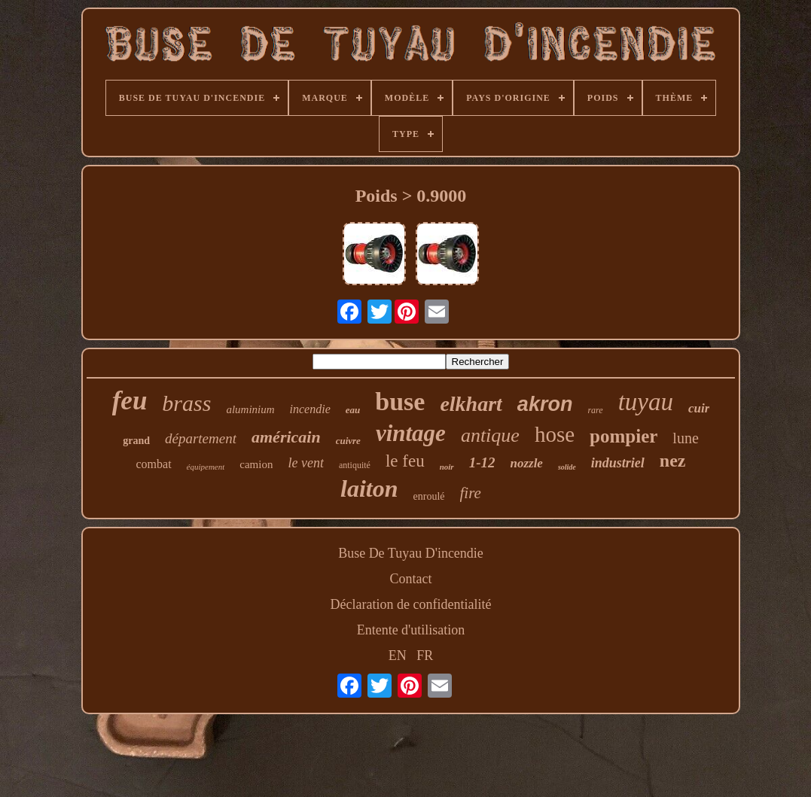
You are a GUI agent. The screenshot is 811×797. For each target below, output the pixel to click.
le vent (305, 462)
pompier (623, 436)
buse (400, 401)
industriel (618, 462)
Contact (411, 578)
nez (673, 460)
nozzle (526, 463)
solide (567, 467)
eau (353, 409)
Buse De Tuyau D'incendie (410, 553)
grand (136, 440)
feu (130, 400)
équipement (206, 466)
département (200, 438)
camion (256, 464)
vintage (411, 433)
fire (470, 493)
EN (398, 655)
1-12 (482, 462)
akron (545, 404)
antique (490, 435)
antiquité (354, 465)
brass (186, 403)
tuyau (645, 401)
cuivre (348, 440)
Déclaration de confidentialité (411, 604)
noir (447, 466)
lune (685, 438)
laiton (369, 488)
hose (555, 434)
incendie (310, 409)
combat (154, 464)
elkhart (471, 403)
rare (594, 410)
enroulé (429, 496)
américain (286, 436)
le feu (405, 461)
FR (424, 655)
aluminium (250, 409)
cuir (698, 408)
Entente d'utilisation (411, 629)
